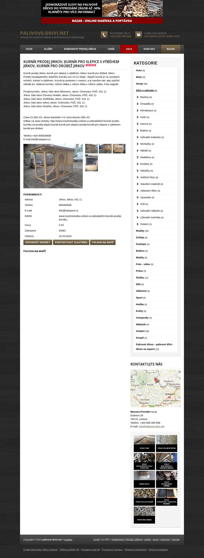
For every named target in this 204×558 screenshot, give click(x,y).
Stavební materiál (151, 183)
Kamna (145, 123)
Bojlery (145, 130)
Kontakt (149, 48)
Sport (141, 297)
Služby (48, 48)
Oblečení (143, 290)
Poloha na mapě (103, 242)
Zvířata (141, 237)
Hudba (141, 304)
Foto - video (144, 264)
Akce (129, 48)
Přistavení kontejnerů (136, 549)
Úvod (29, 48)
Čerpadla (147, 103)
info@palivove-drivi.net (162, 36)
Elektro (142, 250)
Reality (142, 230)
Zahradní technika (152, 217)
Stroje (141, 83)
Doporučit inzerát (37, 242)
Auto (140, 70)
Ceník (111, 48)
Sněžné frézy (149, 177)
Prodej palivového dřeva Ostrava (40, 549)
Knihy (141, 310)
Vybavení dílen (150, 190)
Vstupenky (144, 317)
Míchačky (147, 143)
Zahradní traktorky (152, 137)
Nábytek (142, 324)
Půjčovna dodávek (158, 549)
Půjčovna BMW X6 (69, 549)
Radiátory (147, 157)
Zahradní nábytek (151, 210)
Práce (141, 270)
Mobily (141, 257)
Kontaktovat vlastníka (71, 242)
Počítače (142, 244)
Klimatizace (148, 110)
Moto (140, 77)
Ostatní (146, 224)
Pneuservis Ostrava (112, 549)
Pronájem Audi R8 (90, 549)
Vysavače (147, 197)
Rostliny (146, 163)
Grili (144, 204)
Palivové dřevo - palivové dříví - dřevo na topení (154, 346)
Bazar (171, 48)
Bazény (146, 97)
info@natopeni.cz (68, 210)
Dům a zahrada (146, 90)
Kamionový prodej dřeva (80, 48)
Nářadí (145, 150)
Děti (140, 284)
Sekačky (146, 170)
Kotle (144, 117)
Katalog (68, 539)
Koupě (141, 337)
